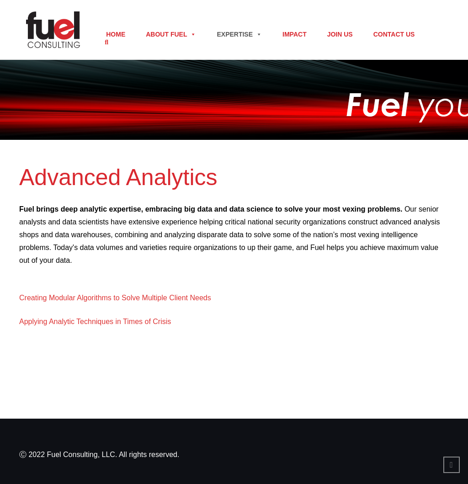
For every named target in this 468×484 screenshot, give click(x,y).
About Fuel (171, 34)
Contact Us (394, 34)
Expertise (239, 34)
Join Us (340, 34)
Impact (294, 34)
